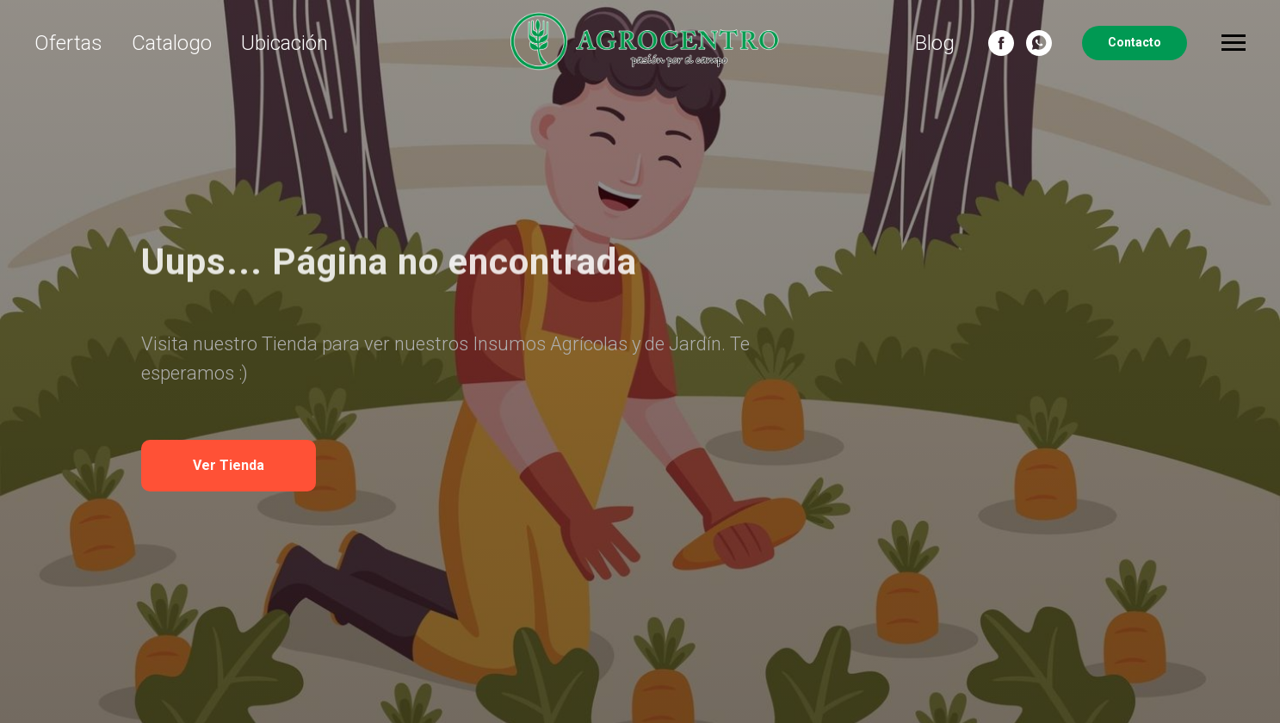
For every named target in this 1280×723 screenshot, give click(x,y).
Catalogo (172, 43)
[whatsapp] (1039, 43)
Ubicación (284, 43)
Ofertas (68, 43)
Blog (935, 43)
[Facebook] (1001, 43)
